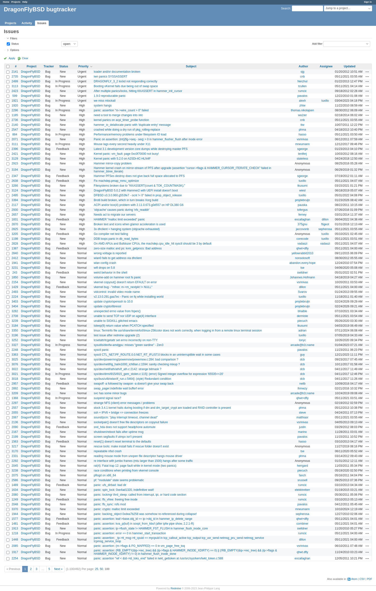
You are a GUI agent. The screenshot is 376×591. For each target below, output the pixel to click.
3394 (15, 200)
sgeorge (302, 149)
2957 (15, 383)
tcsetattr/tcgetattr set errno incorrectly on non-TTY (126, 340)
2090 (15, 427)
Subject (191, 66)
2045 (15, 465)
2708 (15, 316)
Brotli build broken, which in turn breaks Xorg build (126, 200)
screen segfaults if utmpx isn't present (118, 436)
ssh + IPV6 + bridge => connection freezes (121, 412)
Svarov (302, 292)
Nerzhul (302, 81)
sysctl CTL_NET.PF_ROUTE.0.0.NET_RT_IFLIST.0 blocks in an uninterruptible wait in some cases (157, 354)
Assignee (326, 66)
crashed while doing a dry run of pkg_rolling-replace (127, 129)
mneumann (302, 144)
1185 (15, 115)
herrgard (302, 465)
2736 (15, 120)
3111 (15, 144)
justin (302, 427)
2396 (15, 149)
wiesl (302, 190)
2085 (15, 546)
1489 (15, 485)
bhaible (302, 311)
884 (14, 134)
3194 (15, 169)
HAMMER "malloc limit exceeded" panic (119, 219)
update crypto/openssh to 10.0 (113, 301)
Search (285, 8)
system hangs (103, 105)
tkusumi (302, 185)
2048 (15, 504)
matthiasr (302, 417)
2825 (15, 229)
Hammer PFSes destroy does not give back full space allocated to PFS (139, 176)
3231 (15, 267)
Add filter (317, 43)
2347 (15, 176)
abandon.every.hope (302, 263)
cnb (302, 76)
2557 (15, 407)
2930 (15, 209)
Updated (349, 66)
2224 (15, 296)
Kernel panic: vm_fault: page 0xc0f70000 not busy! (126, 153)
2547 (15, 129)
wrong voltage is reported (110, 253)
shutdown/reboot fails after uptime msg (119, 432)
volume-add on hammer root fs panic (117, 277)
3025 (15, 359)
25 (96, 569)
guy (302, 354)
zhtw (303, 105)
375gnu (302, 224)
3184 (15, 325)
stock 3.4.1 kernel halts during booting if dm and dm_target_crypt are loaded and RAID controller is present (162, 407)
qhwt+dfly (302, 248)
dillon (325, 219)
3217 (15, 446)
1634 (15, 490)
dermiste (302, 316)
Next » (58, 569)
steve (302, 412)
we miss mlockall (105, 100)
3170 (15, 451)
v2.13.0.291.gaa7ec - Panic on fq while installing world (129, 296)
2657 (15, 214)
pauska (302, 205)
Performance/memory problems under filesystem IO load (130, 134)
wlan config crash (105, 263)
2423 (15, 91)
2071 (15, 139)
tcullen (302, 86)
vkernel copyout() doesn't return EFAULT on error (125, 282)
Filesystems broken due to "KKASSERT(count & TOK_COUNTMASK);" (139, 185)
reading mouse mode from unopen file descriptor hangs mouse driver (138, 456)
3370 (15, 509)
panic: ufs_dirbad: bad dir (110, 485)
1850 (15, 277)
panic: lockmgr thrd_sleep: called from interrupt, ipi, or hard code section (140, 494)
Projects (16, 1)
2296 (15, 110)
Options (14, 50)
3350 (15, 330)
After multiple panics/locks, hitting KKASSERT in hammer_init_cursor (138, 91)
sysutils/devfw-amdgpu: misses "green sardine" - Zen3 (129, 345)
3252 (15, 340)
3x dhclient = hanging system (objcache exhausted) (127, 229)
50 (101, 569)
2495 (15, 195)
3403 (15, 301)
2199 (15, 436)
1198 (15, 238)
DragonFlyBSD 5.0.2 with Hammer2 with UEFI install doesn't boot (136, 190)
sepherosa (325, 229)
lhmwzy (302, 388)
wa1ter (302, 115)
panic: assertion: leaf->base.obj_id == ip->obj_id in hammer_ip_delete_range (143, 519)
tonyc (302, 340)
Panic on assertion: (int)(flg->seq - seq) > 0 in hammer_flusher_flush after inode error (148, 139)
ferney (302, 214)
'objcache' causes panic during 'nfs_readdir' (122, 209)
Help (24, 1)
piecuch (302, 321)
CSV (362, 578)
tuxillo (325, 100)
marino (302, 432)
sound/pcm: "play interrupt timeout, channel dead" (126, 417)
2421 (15, 153)
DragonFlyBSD (30, 71)
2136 (15, 422)
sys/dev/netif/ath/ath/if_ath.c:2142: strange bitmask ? (127, 369)
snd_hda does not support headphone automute (125, 427)
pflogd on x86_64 (105, 475)
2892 (15, 388)
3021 (15, 374)
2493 (15, 292)
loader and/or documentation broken (117, 71)
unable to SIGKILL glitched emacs (115, 321)
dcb (302, 359)
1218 (15, 533)
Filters (13, 38)
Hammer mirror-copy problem (113, 163)
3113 (15, 86)
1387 (15, 248)
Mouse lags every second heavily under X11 (122, 144)
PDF (369, 578)
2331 (15, 456)
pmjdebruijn (302, 200)
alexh (302, 100)
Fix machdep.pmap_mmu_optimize (116, 181)
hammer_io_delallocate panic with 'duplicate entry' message (132, 125)
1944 (15, 514)
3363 (15, 354)
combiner (302, 523)
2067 (15, 417)
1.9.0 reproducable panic (110, 96)
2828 (15, 243)
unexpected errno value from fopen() (117, 311)
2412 (15, 258)
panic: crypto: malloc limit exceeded (116, 509)
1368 (15, 398)
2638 (15, 181)
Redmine (176, 588)
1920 (15, 105)
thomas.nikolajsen (302, 110)
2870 (15, 224)
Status (15, 43)
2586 (15, 480)
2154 (15, 282)
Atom (354, 578)
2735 (15, 76)
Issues (41, 23)
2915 (15, 163)
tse (302, 267)
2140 (15, 125)
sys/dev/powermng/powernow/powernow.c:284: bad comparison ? (136, 359)
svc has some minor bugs (110, 393)
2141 (15, 71)
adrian (302, 330)
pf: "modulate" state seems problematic (119, 480)
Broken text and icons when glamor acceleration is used (129, 224)
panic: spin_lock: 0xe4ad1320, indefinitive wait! (124, 490)
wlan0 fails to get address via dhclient (118, 258)
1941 (15, 263)
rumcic (302, 91)
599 (14, 96)
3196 (15, 335)
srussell (303, 480)
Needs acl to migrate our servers (115, 214)
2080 (15, 494)
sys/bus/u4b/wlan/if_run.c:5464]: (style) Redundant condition (132, 378)
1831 (15, 219)
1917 (15, 552)
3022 (15, 369)
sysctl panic (101, 350)
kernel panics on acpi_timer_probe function (121, 120)
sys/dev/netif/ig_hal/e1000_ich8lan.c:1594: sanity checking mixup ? (137, 364)
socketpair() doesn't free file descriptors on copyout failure (131, 422)
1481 (15, 523)
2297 (15, 403)
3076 (15, 364)
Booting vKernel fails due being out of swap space (126, 86)
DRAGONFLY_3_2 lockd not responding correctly (125, 81)
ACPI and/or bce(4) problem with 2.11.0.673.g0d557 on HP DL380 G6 (139, 205)
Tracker (49, 66)
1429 (15, 287)
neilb (302, 383)
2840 (15, 253)
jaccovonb (302, 229)
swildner (302, 272)
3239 (15, 321)
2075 (15, 475)
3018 (15, 378)
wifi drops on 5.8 (104, 267)
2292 (15, 461)
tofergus (302, 209)
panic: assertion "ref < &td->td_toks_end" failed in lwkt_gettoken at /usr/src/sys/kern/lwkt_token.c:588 (158, 558)
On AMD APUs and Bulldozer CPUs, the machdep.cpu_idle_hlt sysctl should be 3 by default (153, 243)
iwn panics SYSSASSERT (110, 76)
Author (303, 66)
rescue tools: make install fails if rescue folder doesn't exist (131, 446)
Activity (26, 23)
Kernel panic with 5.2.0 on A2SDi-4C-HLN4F (122, 158)
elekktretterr (302, 490)
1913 (15, 528)
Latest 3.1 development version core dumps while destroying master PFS (141, 149)
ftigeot (325, 224)
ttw (302, 125)
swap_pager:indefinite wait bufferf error (119, 388)
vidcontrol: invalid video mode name (117, 292)
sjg (302, 71)
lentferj (302, 153)
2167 (15, 432)
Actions (367, 72)
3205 (15, 234)
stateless (302, 158)
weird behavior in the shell (110, 272)
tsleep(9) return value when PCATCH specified (124, 325)
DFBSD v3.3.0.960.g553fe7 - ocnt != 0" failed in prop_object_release (138, 195)
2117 (15, 205)
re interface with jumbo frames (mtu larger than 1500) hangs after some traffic (143, 461)
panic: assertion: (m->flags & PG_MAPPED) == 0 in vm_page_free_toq (139, 546)
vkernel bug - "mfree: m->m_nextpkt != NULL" (123, 287)
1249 (15, 499)
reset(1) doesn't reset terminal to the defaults (122, 441)
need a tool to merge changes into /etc (118, 115)
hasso (302, 134)
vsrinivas (302, 139)
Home (6, 1)
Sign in (368, 1)
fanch (302, 475)
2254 (15, 558)
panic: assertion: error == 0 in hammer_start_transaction (130, 533)
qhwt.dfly (302, 552)
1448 (15, 539)
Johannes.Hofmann (302, 277)
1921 (15, 100)
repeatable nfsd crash (108, 451)
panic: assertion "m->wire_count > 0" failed (121, 110)
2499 (15, 81)
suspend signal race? (107, 398)
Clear (25, 58)
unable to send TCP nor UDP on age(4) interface (125, 316)
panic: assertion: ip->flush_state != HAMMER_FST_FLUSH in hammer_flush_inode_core (151, 528)
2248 (15, 350)
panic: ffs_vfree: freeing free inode (115, 499)
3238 (15, 470)
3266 (15, 185)
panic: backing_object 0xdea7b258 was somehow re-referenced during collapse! (145, 514)
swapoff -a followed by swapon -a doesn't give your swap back (134, 383)
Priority (83, 66)
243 (14, 272)
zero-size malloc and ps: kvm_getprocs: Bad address (128, 248)
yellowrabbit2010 (302, 253)
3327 (15, 345)
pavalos (302, 96)
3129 (15, 158)
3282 (15, 311)
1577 (15, 519)
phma (302, 129)
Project (31, 66)
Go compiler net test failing (111, 234)
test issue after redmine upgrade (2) (117, 335)
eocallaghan (302, 219)
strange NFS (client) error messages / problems (124, 403)
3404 (15, 306)
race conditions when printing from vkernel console (126, 470)
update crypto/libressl (107, 306)
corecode (302, 238)
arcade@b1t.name (302, 345)
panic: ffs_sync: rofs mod (110, 504)
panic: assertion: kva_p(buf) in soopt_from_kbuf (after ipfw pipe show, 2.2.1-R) (144, 523)
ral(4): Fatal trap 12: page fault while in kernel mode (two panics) (135, 465)
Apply (12, 58)
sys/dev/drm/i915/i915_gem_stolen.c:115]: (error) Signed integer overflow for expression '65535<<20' (159, 374)
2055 (15, 412)
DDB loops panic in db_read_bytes (116, 238)
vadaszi (303, 243)
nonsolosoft (302, 258)
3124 (15, 190)
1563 (15, 441)
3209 (15, 393)
